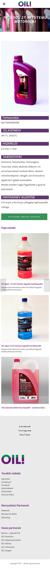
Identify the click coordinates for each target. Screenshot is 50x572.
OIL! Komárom (7, 536)
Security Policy (7, 494)
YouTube (25, 435)
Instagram (25, 431)
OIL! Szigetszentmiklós (11, 540)
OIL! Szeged (6, 550)
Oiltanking (5, 517)
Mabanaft (5, 510)
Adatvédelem (7, 488)
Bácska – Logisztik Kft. (10, 533)
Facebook (25, 426)
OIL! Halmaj (6, 543)
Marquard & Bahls (9, 514)
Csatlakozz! (6, 482)
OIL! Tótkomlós (7, 547)
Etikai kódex (6, 491)
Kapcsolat (5, 479)
